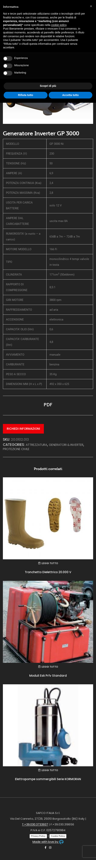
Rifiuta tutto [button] (25, 95)
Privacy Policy (38, 836)
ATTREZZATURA (36, 445)
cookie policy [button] (58, 24)
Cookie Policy (58, 836)
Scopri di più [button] (48, 85)
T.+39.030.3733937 (35, 824)
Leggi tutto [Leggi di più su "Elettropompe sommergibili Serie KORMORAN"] (50, 770)
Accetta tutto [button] (70, 95)
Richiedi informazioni (23, 429)
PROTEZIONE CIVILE (16, 449)
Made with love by (48, 842)
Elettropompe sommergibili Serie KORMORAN (48, 779)
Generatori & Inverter (66, 445)
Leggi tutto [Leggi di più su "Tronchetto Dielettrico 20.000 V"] (50, 563)
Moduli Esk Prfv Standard (48, 676)
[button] (91, 6)
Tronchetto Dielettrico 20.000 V (48, 572)
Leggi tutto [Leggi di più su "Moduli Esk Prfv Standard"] (50, 667)
